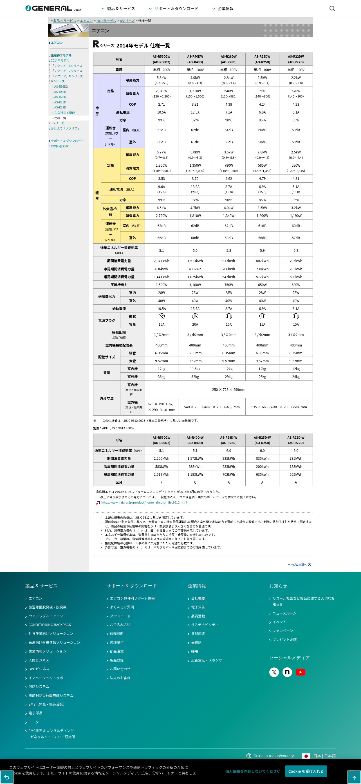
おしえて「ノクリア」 (65, 128)
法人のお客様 (120, 677)
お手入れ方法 (120, 624)
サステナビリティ (205, 624)
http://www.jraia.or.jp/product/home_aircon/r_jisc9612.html (144, 502)
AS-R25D (60, 102)
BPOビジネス (39, 668)
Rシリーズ (127, 20)
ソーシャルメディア (289, 657)
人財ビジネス (39, 660)
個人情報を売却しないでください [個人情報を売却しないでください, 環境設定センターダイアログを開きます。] (253, 774)
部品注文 (117, 651)
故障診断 (117, 633)
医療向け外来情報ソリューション (54, 642)
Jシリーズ (57, 123)
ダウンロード (120, 615)
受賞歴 (196, 642)
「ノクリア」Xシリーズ (66, 66)
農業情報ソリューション (48, 651)
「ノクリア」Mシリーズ (67, 76)
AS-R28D (60, 97)
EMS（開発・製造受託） (48, 704)
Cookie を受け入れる (306, 774)
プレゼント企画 (285, 639)
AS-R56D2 (61, 86)
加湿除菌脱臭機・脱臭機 (48, 606)
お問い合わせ (60, 146)
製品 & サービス (64, 20)
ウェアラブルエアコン (46, 615)
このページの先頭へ (354, 777)
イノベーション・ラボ (46, 677)
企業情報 (197, 585)
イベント (279, 621)
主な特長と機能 (64, 112)
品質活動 (198, 615)
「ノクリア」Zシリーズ (66, 71)
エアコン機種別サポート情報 (132, 598)
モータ (34, 721)
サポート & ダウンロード (67, 141)
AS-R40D (60, 92)
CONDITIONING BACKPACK (50, 624)
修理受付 (117, 642)
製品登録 (117, 660)
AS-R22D (60, 107)
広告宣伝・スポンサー (208, 660)
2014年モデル (106, 20)
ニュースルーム (285, 613)
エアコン (86, 20)
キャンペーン (283, 630)
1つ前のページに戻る (7, 777)
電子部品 (35, 712)
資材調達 (198, 633)
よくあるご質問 (122, 606)
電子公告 (198, 606)
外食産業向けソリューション (51, 633)
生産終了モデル (61, 55)
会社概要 (198, 598)
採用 (194, 651)
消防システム (39, 686)
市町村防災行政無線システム (51, 695)
